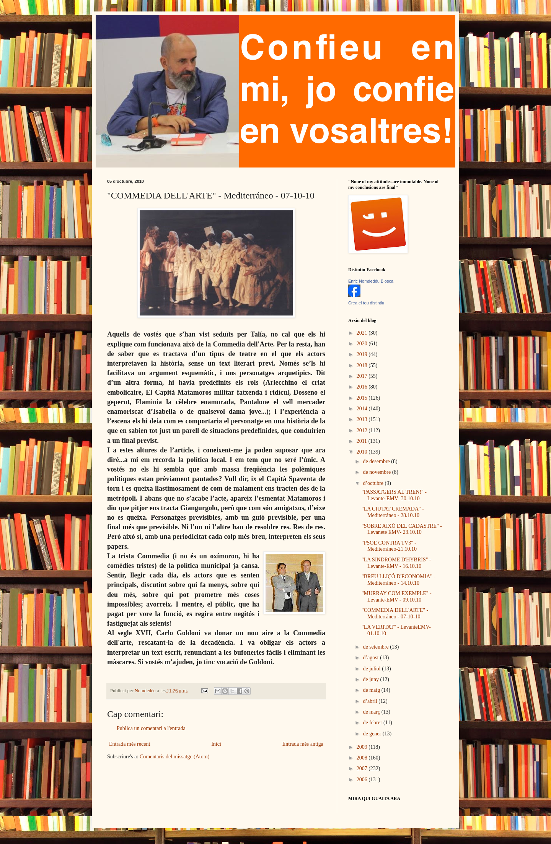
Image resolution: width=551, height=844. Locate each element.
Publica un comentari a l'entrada (151, 728)
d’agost (371, 657)
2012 (363, 430)
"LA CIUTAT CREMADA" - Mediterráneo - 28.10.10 (393, 512)
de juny (371, 679)
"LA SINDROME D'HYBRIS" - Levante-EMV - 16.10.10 (396, 563)
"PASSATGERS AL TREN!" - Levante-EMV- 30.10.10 (394, 495)
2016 (363, 387)
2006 (363, 779)
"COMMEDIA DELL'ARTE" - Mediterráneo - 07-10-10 (395, 613)
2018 (363, 365)
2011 (362, 441)
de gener (372, 734)
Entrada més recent (129, 744)
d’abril (370, 701)
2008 (363, 758)
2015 (363, 398)
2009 (363, 747)
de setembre (376, 647)
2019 (363, 354)
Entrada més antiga (302, 744)
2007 (363, 768)
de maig (372, 690)
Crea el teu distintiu (366, 303)
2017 (363, 376)
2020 (363, 343)
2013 (363, 419)
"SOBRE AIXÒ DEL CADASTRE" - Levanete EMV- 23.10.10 (402, 529)
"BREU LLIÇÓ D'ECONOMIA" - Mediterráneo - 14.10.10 (398, 580)
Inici (216, 744)
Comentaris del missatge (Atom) (174, 756)
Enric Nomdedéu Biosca (370, 281)
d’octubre (374, 483)
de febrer (373, 722)
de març (372, 712)
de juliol (372, 669)
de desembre (377, 461)
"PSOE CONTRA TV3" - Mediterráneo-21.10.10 (389, 546)
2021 (363, 333)
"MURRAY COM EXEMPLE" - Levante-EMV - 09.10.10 (397, 596)
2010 (363, 452)
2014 (363, 408)
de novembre (377, 472)
